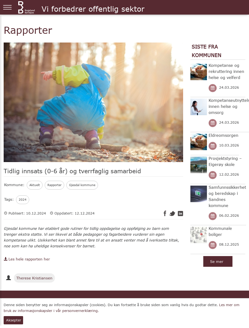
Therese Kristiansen (34, 278)
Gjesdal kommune (82, 185)
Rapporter (54, 185)
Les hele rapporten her (27, 259)
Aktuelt (34, 185)
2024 (23, 199)
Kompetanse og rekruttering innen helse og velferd (226, 71)
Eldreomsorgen (223, 135)
